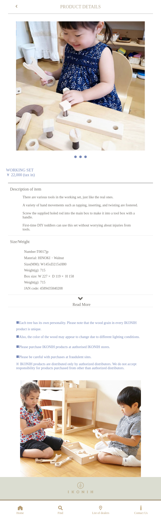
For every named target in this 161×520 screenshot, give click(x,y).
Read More (80, 302)
